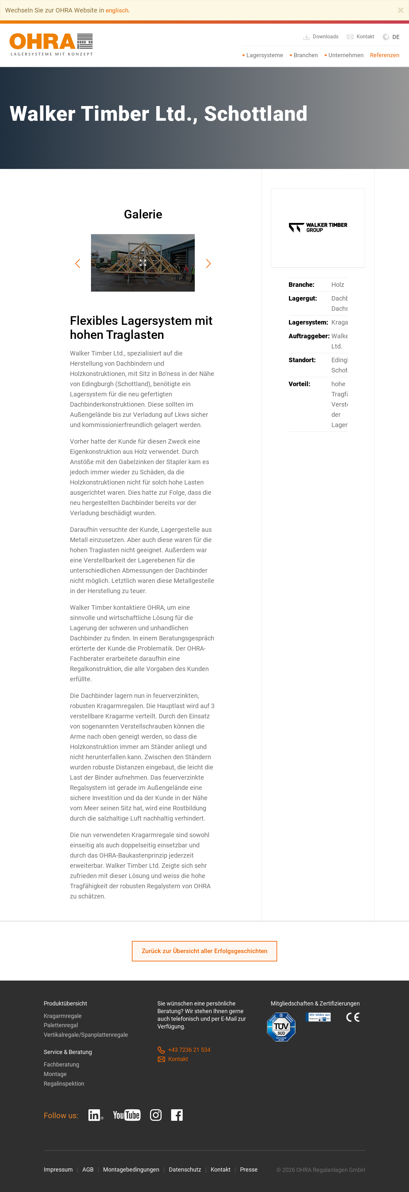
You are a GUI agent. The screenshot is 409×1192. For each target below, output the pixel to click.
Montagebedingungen (131, 1168)
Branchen (306, 55)
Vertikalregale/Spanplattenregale (86, 1034)
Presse (249, 1168)
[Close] (401, 10)
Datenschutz (185, 1168)
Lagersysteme (264, 55)
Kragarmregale (63, 1016)
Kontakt (360, 36)
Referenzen (384, 55)
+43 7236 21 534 (183, 1050)
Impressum (58, 1168)
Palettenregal (61, 1025)
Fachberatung (61, 1064)
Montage (55, 1073)
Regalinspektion (64, 1083)
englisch (117, 10)
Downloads (320, 37)
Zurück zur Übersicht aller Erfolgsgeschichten (204, 951)
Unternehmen (346, 55)
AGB (88, 1168)
